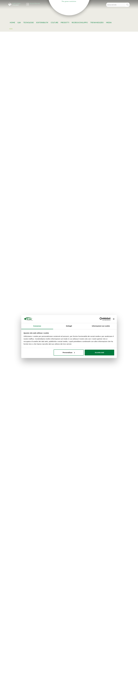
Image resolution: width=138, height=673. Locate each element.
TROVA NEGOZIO (97, 22)
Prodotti (65, 22)
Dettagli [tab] (69, 326)
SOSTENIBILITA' (42, 22)
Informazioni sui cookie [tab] (101, 326)
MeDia (109, 22)
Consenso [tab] (37, 326)
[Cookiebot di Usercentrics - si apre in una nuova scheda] (101, 319)
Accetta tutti (99, 352)
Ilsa (19, 22)
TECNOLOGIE (28, 22)
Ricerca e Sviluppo (80, 22)
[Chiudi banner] (113, 319)
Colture (54, 22)
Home (12, 22)
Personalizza (69, 352)
